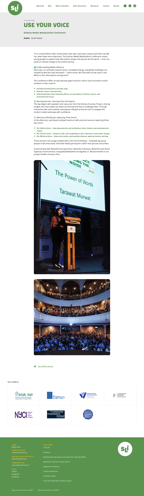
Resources (95, 6)
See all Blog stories (45, 366)
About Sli (40, 6)
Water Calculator (62, 6)
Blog (49, 6)
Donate (116, 6)
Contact (106, 6)
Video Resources (79, 6)
